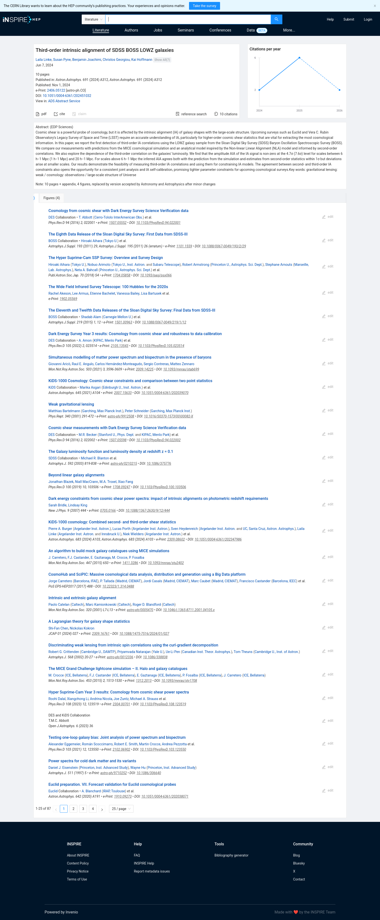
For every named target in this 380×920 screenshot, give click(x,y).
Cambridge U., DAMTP (98, 652)
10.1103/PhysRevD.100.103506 (163, 487)
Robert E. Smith (125, 744)
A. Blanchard (91, 791)
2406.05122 (56, 90)
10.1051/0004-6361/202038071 (164, 796)
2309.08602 (176, 539)
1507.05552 (118, 223)
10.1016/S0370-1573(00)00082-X (168, 416)
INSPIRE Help (144, 863)
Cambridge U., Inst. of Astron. (276, 652)
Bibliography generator (231, 855)
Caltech (77, 604)
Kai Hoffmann (141, 60)
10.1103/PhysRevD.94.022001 (158, 223)
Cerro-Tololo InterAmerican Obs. (119, 217)
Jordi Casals (152, 581)
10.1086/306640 (148, 773)
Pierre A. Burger (60, 529)
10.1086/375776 (159, 463)
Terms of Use (77, 879)
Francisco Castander (254, 581)
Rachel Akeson (59, 293)
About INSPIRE (78, 855)
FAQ (137, 855)
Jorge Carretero (60, 581)
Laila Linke (44, 60)
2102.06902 (121, 749)
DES (51, 217)
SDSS (52, 458)
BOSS (52, 241)
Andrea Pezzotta (174, 744)
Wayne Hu (138, 768)
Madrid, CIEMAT (129, 581)
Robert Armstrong (195, 265)
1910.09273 (123, 796)
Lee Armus (80, 293)
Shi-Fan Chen (58, 628)
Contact (299, 879)
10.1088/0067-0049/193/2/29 (224, 246)
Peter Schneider (137, 411)
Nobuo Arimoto (99, 265)
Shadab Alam (91, 317)
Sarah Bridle (57, 505)
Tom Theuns (243, 652)
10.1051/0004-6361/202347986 (218, 539)
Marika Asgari (90, 387)
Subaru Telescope (166, 265)
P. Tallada (107, 581)
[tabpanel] (190, 510)
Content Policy (78, 863)
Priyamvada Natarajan (133, 652)
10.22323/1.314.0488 (118, 586)
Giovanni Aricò (59, 364)
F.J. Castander (78, 557)
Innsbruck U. (111, 534)
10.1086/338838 (155, 657)
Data (251, 30)
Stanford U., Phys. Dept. (116, 435)
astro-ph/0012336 (120, 657)
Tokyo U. (111, 241)
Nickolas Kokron (82, 628)
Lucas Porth (121, 529)
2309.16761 (101, 634)
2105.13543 (119, 346)
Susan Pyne (62, 60)
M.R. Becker (88, 435)
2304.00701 (121, 704)
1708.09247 (121, 487)
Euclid (53, 791)
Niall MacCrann (86, 482)
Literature (101, 30)
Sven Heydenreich (184, 529)
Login (368, 19)
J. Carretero (57, 557)
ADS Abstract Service (64, 101)
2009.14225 (144, 369)
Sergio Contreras (156, 364)
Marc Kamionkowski (101, 604)
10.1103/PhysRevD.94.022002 (158, 440)
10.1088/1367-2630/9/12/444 (148, 510)
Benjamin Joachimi (86, 60)
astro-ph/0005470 (140, 610)
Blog (296, 855)
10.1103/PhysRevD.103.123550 (163, 749)
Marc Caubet (201, 581)
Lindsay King (77, 505)
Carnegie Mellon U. (117, 317)
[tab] (50, 198)
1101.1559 (184, 246)
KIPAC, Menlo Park (108, 340)
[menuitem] (330, 19)
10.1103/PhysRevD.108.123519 (163, 704)
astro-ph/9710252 (113, 773)
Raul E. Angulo (83, 364)
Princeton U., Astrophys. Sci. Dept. (236, 265)
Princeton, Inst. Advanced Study (104, 768)
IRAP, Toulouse (114, 791)
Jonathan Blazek (60, 482)
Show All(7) (162, 60)
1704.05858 (121, 275)
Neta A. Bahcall (86, 270)
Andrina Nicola (101, 699)
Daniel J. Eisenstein (63, 768)
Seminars (186, 30)
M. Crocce (119, 557)
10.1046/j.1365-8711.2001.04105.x (189, 610)
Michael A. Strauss (144, 699)
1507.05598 (118, 440)
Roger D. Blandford (147, 604)
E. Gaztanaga (101, 557)
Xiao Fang (125, 482)
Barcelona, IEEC (284, 581)
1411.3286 (130, 563)
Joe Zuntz (121, 699)
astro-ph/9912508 (121, 416)
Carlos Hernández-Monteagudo (118, 364)
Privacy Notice (77, 871)
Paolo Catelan (59, 604)
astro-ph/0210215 (124, 463)
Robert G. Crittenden (63, 652)
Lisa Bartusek (151, 293)
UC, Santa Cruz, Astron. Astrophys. (269, 529)
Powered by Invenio (61, 912)
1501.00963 (123, 322)
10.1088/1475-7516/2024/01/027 (144, 634)
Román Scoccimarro (97, 744)
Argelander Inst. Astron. (92, 529)
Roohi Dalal (56, 699)
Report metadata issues (152, 871)
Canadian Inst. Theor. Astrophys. (206, 652)
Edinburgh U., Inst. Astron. (122, 387)
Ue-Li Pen (173, 652)
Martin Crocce (149, 744)
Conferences (220, 30)
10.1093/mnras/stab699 (181, 369)
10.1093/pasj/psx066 (156, 275)
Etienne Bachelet (102, 293)
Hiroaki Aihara (91, 241)
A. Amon (85, 340)
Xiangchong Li (77, 699)
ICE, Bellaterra (76, 675)
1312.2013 (144, 681)
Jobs (158, 30)
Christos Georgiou (116, 60)
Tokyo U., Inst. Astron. (129, 265)
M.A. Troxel (108, 482)
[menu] (331, 19)
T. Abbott (85, 217)
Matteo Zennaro (182, 364)
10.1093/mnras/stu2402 (166, 563)
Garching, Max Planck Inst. (102, 411)
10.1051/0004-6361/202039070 (164, 393)
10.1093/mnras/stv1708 (179, 681)
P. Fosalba (136, 557)
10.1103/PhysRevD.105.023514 (161, 346)
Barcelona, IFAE (85, 581)
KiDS (52, 387)
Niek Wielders (133, 534)
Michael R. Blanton (95, 458)
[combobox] (188, 19)
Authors (131, 30)
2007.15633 (123, 393)
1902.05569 (68, 299)
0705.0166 (108, 510)
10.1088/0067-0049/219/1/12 (164, 322)
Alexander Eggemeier (64, 744)
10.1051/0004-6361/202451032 (67, 96)
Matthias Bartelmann (64, 411)
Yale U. (158, 652)
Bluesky (299, 863)
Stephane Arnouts (278, 265)
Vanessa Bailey (128, 293)
